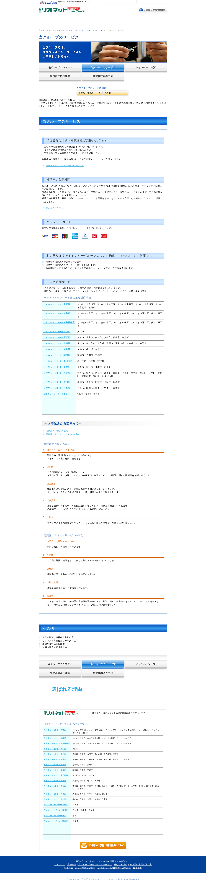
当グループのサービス (102, 67)
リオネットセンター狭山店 (56, 382)
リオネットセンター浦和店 (56, 313)
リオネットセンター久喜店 (56, 388)
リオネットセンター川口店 (56, 331)
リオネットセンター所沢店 (56, 337)
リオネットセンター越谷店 (56, 349)
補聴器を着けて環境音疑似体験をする (65, 165)
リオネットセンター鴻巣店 (55, 394)
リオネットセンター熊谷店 (56, 373)
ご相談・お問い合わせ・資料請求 (114, 868)
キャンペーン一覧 (146, 67)
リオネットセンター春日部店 (57, 361)
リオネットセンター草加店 (56, 355)
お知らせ (89, 861)
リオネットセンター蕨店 (55, 816)
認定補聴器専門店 (103, 76)
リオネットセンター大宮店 (56, 304)
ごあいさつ (59, 21)
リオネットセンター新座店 (56, 821)
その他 (107, 93)
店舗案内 (74, 21)
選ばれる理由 (110, 21)
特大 (133, 2)
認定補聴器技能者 (60, 76)
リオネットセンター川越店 (56, 343)
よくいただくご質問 (160, 21)
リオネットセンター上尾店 (56, 367)
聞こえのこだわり (55, 208)
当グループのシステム (60, 67)
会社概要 (137, 868)
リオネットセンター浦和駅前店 (59, 322)
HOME (45, 21)
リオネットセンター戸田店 (56, 805)
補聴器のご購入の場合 (57, 431)
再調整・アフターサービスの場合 (62, 434)
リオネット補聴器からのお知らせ (113, 861)
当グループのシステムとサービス (92, 21)
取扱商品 (147, 21)
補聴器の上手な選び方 (129, 21)
